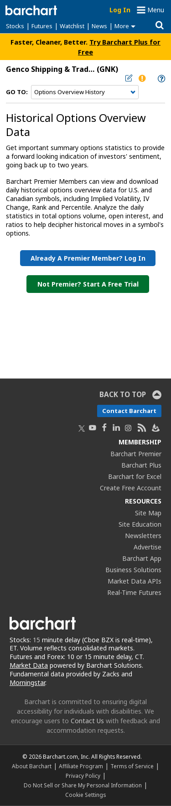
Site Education (140, 524)
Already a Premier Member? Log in (88, 258)
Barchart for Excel (134, 476)
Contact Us (87, 720)
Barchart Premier (135, 453)
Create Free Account (130, 488)
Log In (119, 9)
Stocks (15, 26)
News (99, 26)
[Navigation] (85, 92)
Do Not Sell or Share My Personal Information (83, 785)
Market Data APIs (134, 581)
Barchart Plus (141, 465)
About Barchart (32, 766)
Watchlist (72, 26)
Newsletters (143, 535)
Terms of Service (132, 766)
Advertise (147, 547)
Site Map (148, 513)
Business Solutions (133, 569)
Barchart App (141, 558)
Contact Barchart (129, 411)
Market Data (29, 665)
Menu (155, 9)
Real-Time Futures (134, 592)
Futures (41, 26)
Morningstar (27, 682)
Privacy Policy (83, 775)
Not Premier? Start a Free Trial (88, 284)
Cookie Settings (85, 794)
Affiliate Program (81, 766)
